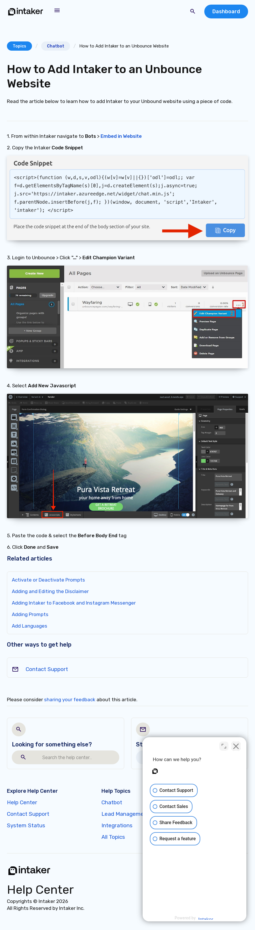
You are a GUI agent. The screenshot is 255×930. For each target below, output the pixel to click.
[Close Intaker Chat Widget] (236, 746)
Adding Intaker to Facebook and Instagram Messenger (74, 603)
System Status (26, 825)
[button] (57, 10)
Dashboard (226, 11)
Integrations (117, 825)
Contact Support (47, 669)
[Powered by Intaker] (205, 918)
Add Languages (29, 626)
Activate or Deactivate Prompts (48, 580)
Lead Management (125, 814)
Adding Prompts (30, 614)
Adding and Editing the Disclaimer (50, 591)
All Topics (113, 837)
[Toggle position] (223, 746)
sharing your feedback (69, 699)
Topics (19, 46)
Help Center (22, 802)
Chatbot (55, 46)
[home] (25, 11)
